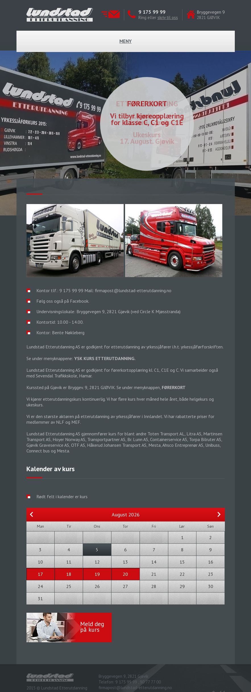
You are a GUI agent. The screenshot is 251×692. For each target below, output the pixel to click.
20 (125, 574)
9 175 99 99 (151, 12)
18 (68, 574)
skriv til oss (167, 17)
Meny (125, 41)
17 (40, 574)
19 (97, 574)
